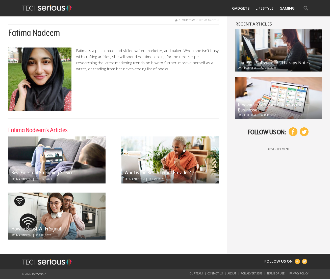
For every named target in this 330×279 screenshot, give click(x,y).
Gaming (287, 8)
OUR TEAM (188, 20)
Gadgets (240, 8)
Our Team (197, 273)
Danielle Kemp (247, 67)
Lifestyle (264, 8)
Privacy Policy (298, 273)
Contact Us (215, 273)
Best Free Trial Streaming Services (43, 173)
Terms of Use (276, 273)
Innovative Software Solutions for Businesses (270, 107)
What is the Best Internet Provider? (157, 173)
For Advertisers (252, 273)
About (232, 273)
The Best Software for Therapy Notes (274, 62)
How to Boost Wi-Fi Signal (36, 229)
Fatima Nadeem (21, 179)
